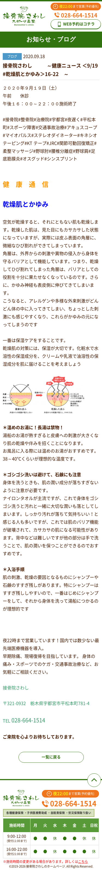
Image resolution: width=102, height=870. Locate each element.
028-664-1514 (75, 15)
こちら (83, 861)
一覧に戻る (51, 757)
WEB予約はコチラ (76, 24)
